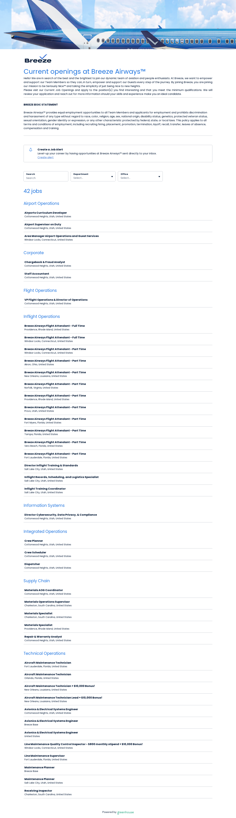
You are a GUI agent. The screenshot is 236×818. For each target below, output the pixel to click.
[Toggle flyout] (112, 177)
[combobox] (73, 178)
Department (80, 174)
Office (124, 174)
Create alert (46, 157)
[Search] (46, 178)
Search (30, 174)
